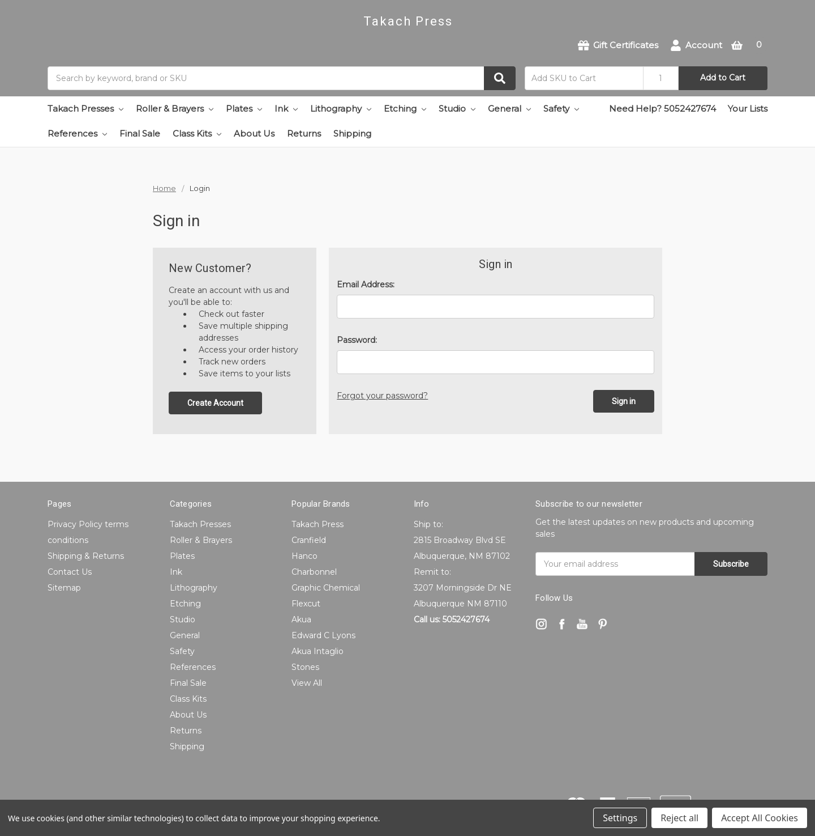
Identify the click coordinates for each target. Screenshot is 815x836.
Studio (457, 108)
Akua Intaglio (317, 651)
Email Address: (365, 284)
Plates (244, 108)
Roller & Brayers (174, 108)
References (77, 133)
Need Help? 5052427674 (662, 108)
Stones (305, 667)
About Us (254, 133)
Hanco (304, 556)
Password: (357, 340)
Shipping (352, 133)
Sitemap (64, 588)
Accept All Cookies (759, 818)
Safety (561, 108)
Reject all (679, 818)
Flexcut (305, 604)
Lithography (340, 108)
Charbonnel (314, 572)
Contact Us (70, 572)
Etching (405, 108)
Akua (301, 619)
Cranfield (308, 540)
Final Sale (139, 133)
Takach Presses (85, 108)
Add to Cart (722, 78)
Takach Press (317, 524)
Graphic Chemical (325, 588)
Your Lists (747, 108)
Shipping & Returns (86, 556)
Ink (286, 108)
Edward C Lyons (323, 635)
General (509, 108)
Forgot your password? (382, 396)
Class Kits (197, 133)
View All (306, 683)
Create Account (215, 403)
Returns (304, 133)
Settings (620, 818)
